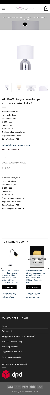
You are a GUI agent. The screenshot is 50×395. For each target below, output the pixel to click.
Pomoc (5, 326)
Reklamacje (7, 331)
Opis (4, 157)
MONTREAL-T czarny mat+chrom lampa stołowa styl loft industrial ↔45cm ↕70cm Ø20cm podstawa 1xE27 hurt (10, 276)
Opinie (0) (6, 168)
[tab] (25, 157)
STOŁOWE (25, 20)
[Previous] (2, 274)
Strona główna (10, 18)
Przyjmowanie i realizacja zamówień (18, 336)
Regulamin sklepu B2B (12, 351)
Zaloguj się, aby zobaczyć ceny (16, 145)
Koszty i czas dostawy (12, 341)
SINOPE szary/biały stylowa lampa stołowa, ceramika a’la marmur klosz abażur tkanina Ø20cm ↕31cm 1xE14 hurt (35, 276)
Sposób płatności (10, 346)
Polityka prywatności (11, 357)
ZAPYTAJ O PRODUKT (11, 149)
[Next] (47, 89)
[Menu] (3, 8)
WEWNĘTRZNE (39, 18)
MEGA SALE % (25, 18)
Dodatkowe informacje (14, 163)
